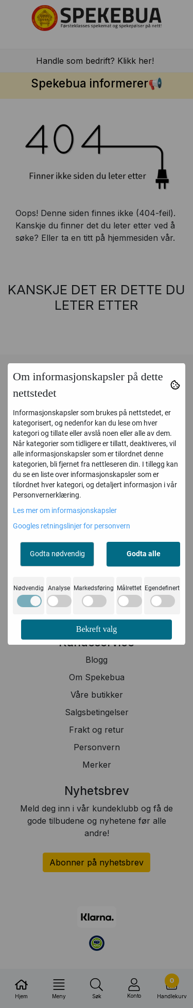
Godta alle (144, 554)
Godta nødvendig (57, 554)
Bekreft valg (96, 629)
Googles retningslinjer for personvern (71, 526)
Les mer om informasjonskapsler (65, 510)
